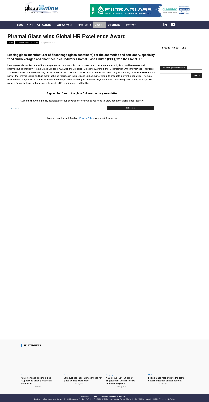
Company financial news (27, 42)
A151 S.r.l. (124, 396)
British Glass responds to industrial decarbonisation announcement (166, 379)
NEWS (10, 42)
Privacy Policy (86, 118)
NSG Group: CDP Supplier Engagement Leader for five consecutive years (121, 380)
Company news (27, 375)
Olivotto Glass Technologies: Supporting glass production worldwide (36, 380)
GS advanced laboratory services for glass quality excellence (83, 379)
